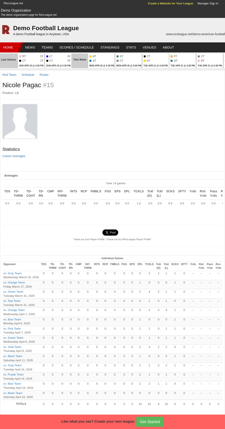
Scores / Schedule (77, 47)
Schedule (27, 74)
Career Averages (13, 156)
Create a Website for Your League (170, 3)
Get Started (150, 422)
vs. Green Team (13, 291)
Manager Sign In (207, 3)
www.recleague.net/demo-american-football (195, 34)
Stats (131, 47)
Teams (47, 47)
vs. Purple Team (13, 374)
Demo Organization (16, 10)
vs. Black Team (12, 356)
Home (8, 47)
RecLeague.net (13, 3)
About (168, 47)
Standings (109, 47)
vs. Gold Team (12, 347)
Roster (44, 74)
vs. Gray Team (12, 273)
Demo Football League (46, 28)
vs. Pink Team (12, 328)
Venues (149, 47)
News (30, 47)
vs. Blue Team (12, 319)
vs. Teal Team (12, 300)
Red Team (9, 74)
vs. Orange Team (14, 282)
